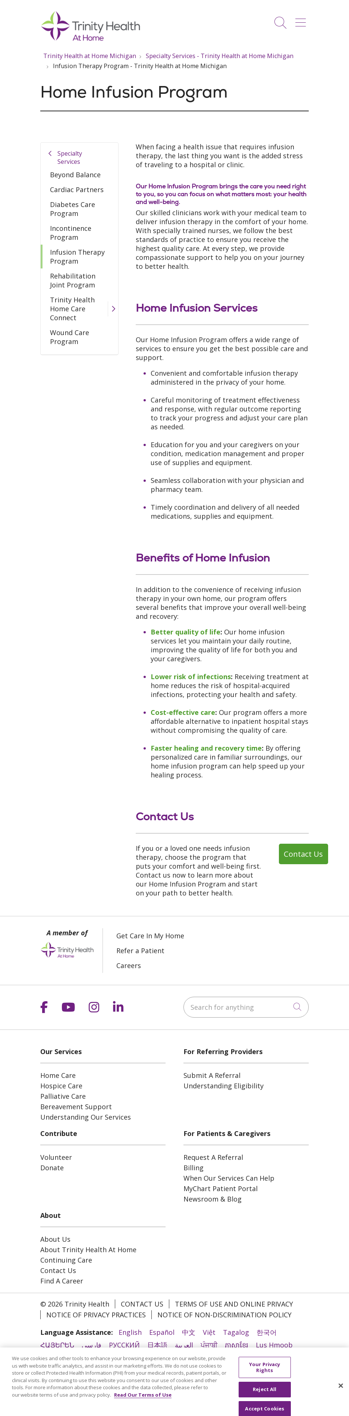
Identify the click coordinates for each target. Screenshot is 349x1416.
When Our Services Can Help (228, 1178)
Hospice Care (61, 1085)
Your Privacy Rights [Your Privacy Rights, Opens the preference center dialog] (264, 1378)
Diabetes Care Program (72, 209)
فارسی (91, 1344)
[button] (302, 20)
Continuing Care (66, 1260)
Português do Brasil (130, 1357)
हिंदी (45, 1357)
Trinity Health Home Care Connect (72, 308)
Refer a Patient (140, 950)
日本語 (157, 1344)
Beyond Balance (75, 174)
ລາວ (65, 1357)
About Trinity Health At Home (88, 1249)
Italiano (211, 1357)
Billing (193, 1167)
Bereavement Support (76, 1106)
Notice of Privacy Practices (96, 1314)
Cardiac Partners (77, 189)
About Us (55, 1239)
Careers (128, 965)
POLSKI (180, 1357)
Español (161, 1332)
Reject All (264, 1401)
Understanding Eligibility (223, 1085)
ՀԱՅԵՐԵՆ (57, 1344)
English (130, 1332)
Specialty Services (69, 157)
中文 (188, 1332)
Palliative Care (63, 1096)
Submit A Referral (211, 1075)
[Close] (341, 1397)
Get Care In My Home (150, 935)
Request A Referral (213, 1157)
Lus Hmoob (274, 1344)
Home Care (58, 1075)
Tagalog (236, 1332)
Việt (209, 1332)
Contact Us (58, 1270)
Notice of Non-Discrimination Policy (224, 1314)
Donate (52, 1167)
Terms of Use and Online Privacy (234, 1303)
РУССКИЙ (124, 1344)
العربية (184, 1344)
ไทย (85, 1357)
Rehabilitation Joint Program (72, 280)
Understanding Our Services (85, 1117)
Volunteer (56, 1157)
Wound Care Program (69, 337)
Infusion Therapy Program (77, 256)
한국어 (267, 1332)
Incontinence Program (70, 233)
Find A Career (61, 1280)
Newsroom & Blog (212, 1198)
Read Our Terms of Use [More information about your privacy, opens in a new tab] (143, 1406)
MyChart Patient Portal (220, 1188)
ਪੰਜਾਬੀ (209, 1344)
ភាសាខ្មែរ (236, 1344)
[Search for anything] (246, 1007)
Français (244, 1357)
